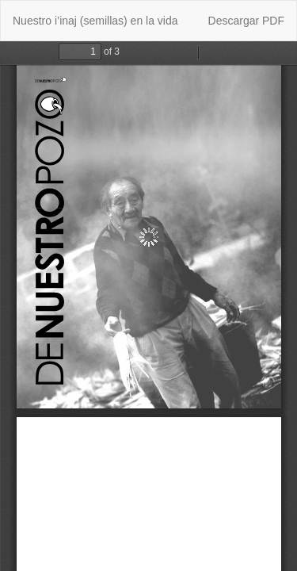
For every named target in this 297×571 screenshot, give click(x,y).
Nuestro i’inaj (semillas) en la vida (95, 20)
